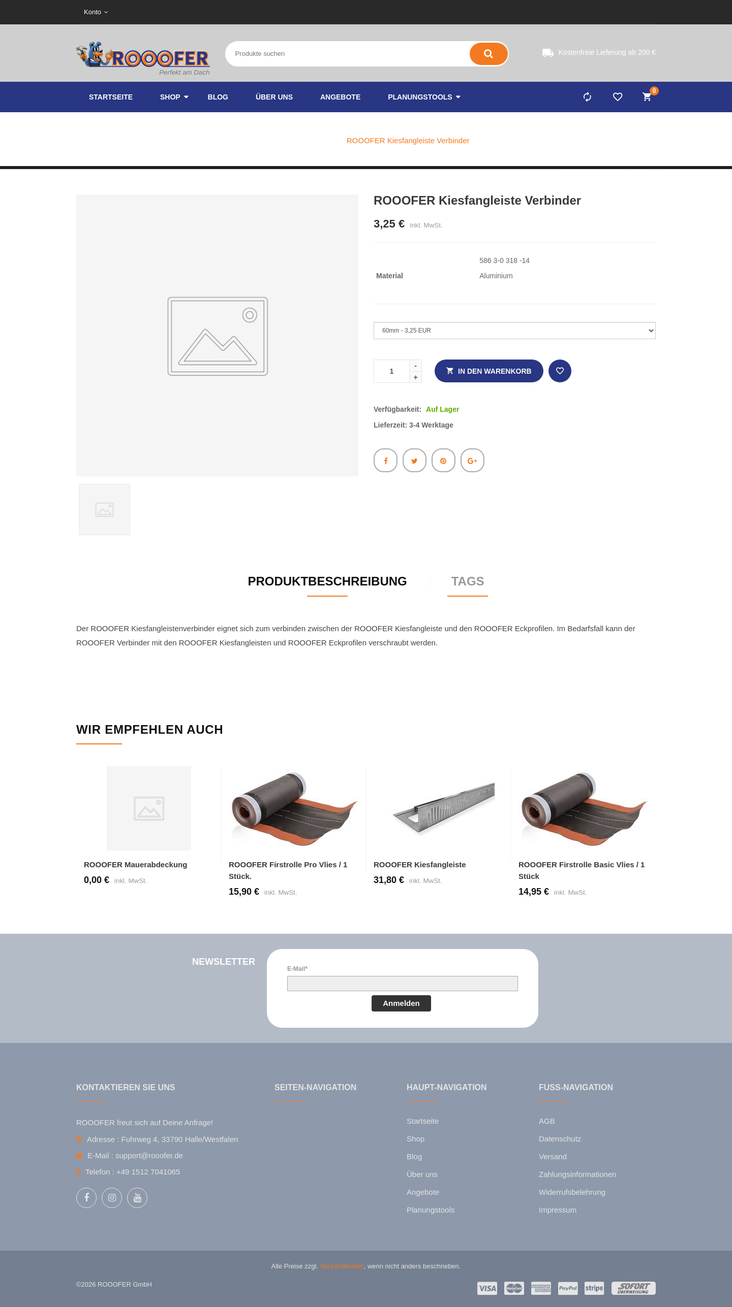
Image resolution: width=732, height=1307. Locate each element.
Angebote (423, 1192)
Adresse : (103, 1139)
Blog (414, 1156)
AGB (547, 1121)
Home (272, 140)
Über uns (422, 1174)
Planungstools (430, 1209)
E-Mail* (297, 968)
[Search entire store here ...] (310, 54)
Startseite (423, 1121)
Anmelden (401, 1003)
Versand (553, 1156)
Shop (415, 1138)
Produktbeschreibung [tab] (327, 581)
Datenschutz (560, 1138)
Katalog (315, 140)
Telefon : (99, 1171)
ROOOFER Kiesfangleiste (420, 864)
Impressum (557, 1209)
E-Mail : (100, 1155)
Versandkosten (342, 1266)
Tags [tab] (467, 581)
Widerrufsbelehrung (572, 1192)
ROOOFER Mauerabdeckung (135, 864)
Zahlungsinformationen (578, 1174)
